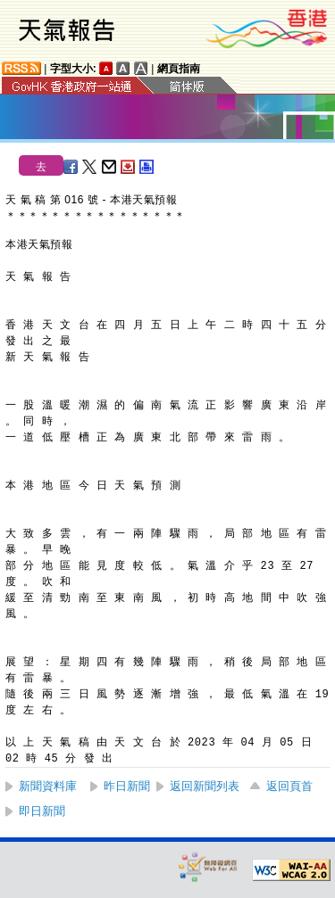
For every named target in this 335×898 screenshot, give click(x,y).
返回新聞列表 (204, 786)
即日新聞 (42, 811)
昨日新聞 (127, 786)
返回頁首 (289, 786)
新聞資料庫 (48, 786)
